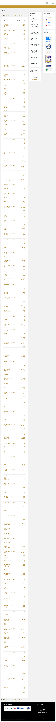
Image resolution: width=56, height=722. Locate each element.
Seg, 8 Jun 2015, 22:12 (23, 61)
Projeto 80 (5, 672)
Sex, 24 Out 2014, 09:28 (23, 567)
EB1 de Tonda (33, 18)
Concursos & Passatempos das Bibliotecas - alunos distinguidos (7, 115)
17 (18, 15)
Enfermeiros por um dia (35, 57)
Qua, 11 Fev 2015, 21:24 (23, 414)
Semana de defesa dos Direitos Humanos (7, 491)
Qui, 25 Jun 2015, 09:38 (23, 33)
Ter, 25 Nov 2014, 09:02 (23, 505)
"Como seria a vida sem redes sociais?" (7, 228)
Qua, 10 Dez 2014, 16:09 (23, 486)
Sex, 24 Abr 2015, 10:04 (23, 215)
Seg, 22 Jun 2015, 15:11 (23, 46)
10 (9, 15)
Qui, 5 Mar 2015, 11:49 (23, 313)
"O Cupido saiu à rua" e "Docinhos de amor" (6, 356)
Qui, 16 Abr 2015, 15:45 (23, 242)
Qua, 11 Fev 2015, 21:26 (23, 401)
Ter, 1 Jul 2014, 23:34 (23, 681)
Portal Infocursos (7, 691)
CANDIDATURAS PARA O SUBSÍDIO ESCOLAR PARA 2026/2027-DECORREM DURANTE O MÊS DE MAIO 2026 (34, 39)
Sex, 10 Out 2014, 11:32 (23, 588)
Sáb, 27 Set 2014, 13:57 (23, 631)
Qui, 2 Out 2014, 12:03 (23, 614)
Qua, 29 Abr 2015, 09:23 (23, 209)
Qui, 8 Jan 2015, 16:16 (23, 459)
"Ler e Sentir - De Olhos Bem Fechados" (6, 363)
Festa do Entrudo (7, 348)
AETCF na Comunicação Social (6, 324)
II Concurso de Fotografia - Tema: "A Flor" (7, 438)
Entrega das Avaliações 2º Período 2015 (6, 292)
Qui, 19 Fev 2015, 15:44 (23, 370)
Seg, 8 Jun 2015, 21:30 (23, 82)
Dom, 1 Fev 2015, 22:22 (23, 427)
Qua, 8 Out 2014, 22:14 (23, 601)
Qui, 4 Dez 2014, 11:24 (23, 492)
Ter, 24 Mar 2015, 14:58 (23, 293)
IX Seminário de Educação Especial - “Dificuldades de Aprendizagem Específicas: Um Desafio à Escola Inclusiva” (7, 525)
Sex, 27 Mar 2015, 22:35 (23, 281)
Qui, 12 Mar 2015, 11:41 (23, 306)
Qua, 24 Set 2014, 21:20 (23, 638)
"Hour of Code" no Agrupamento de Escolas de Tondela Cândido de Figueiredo (7, 478)
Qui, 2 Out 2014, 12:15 (23, 608)
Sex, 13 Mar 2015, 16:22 (23, 300)
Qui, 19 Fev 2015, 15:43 (23, 388)
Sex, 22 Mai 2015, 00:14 (23, 155)
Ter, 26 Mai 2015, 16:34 (23, 148)
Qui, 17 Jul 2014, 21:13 (23, 668)
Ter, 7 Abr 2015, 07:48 (23, 274)
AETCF (14, 24)
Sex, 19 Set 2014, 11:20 (23, 649)
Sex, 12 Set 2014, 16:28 (23, 655)
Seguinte (20, 15)
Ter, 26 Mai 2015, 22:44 (23, 142)
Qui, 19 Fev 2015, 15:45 (23, 357)
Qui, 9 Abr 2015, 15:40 (23, 268)
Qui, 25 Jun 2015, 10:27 (23, 27)
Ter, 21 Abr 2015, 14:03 (23, 236)
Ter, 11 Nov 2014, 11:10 (23, 541)
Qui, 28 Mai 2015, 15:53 (23, 136)
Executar (35, 77)
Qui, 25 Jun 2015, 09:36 (23, 39)
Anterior (5, 15)
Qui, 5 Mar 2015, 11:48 (23, 319)
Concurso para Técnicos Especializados (6, 613)
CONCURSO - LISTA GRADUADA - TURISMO (7, 600)
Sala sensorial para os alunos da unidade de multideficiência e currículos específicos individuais (7, 371)
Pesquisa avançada (34, 79)
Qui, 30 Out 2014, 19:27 (23, 554)
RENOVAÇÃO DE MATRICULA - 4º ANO (6, 100)
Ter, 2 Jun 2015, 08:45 (23, 115)
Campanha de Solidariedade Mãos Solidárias (6, 485)
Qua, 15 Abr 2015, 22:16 (23, 248)
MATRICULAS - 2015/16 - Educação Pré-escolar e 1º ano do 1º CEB (7, 108)
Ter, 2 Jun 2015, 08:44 (23, 129)
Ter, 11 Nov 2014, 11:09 (23, 547)
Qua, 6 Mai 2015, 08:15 (23, 202)
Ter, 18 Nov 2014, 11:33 (23, 524)
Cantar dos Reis (6, 456)
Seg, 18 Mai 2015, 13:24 (23, 181)
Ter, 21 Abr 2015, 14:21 (23, 229)
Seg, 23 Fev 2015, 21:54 (23, 332)
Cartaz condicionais (34, 30)
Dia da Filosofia (6, 502)
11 (10, 15)
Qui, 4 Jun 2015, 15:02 (23, 107)
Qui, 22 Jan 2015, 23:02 (23, 433)
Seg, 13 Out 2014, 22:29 (23, 576)
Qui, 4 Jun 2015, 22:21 (23, 95)
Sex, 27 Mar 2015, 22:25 (23, 287)
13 (13, 15)
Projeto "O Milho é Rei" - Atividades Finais (7, 128)
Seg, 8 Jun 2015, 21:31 (23, 74)
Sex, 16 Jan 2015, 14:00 (23, 446)
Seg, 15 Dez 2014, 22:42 (23, 472)
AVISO (5, 335)
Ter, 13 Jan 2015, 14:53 (23, 452)
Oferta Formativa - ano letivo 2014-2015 (7, 679)
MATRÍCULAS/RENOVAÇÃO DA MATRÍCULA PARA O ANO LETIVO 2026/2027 (35, 45)
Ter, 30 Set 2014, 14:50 (23, 620)
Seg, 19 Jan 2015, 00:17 (23, 440)
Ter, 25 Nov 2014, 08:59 (23, 511)
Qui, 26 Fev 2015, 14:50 (23, 325)
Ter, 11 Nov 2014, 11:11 (23, 535)
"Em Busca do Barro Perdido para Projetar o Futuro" (7, 667)
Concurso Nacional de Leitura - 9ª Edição (7, 546)
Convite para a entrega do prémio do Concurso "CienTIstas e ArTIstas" (7, 215)
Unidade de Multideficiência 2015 (6, 25)
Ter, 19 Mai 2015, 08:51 (23, 174)
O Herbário (5, 58)
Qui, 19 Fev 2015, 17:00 (23, 338)
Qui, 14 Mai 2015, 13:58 (23, 187)
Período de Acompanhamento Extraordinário (7, 686)
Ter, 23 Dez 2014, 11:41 (23, 465)
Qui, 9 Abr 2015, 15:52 (23, 261)
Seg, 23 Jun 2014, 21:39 (23, 687)
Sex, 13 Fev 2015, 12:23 (23, 395)
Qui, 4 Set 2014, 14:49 (23, 661)
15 (15, 15)
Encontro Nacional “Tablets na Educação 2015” (7, 426)
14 (14, 15)
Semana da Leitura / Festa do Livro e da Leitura (7, 260)
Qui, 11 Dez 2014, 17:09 (23, 478)
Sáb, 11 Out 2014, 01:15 (23, 582)
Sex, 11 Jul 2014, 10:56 (23, 674)
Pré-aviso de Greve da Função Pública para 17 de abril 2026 (35, 33)
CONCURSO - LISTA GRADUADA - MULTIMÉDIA (7, 594)
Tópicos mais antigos (34, 63)
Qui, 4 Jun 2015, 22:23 (23, 88)
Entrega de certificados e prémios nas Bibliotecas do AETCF (6, 74)
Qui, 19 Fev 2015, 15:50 (23, 351)
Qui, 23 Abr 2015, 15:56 (23, 223)
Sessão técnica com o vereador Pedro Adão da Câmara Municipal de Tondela (7, 381)
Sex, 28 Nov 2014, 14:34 (23, 499)
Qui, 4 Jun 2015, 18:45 (23, 101)
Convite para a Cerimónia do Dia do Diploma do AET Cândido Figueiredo (7, 631)
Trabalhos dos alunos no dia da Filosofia (7, 517)
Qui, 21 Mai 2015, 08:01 (23, 168)
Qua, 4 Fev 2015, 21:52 (23, 420)
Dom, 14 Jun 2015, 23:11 (23, 55)
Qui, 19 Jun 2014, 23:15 (23, 694)
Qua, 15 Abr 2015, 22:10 (23, 255)
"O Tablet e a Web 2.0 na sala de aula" (7, 445)
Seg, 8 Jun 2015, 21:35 (23, 68)
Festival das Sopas (7, 146)
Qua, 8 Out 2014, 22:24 (23, 595)
